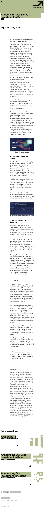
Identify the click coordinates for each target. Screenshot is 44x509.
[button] (1, 1)
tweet (24, 84)
